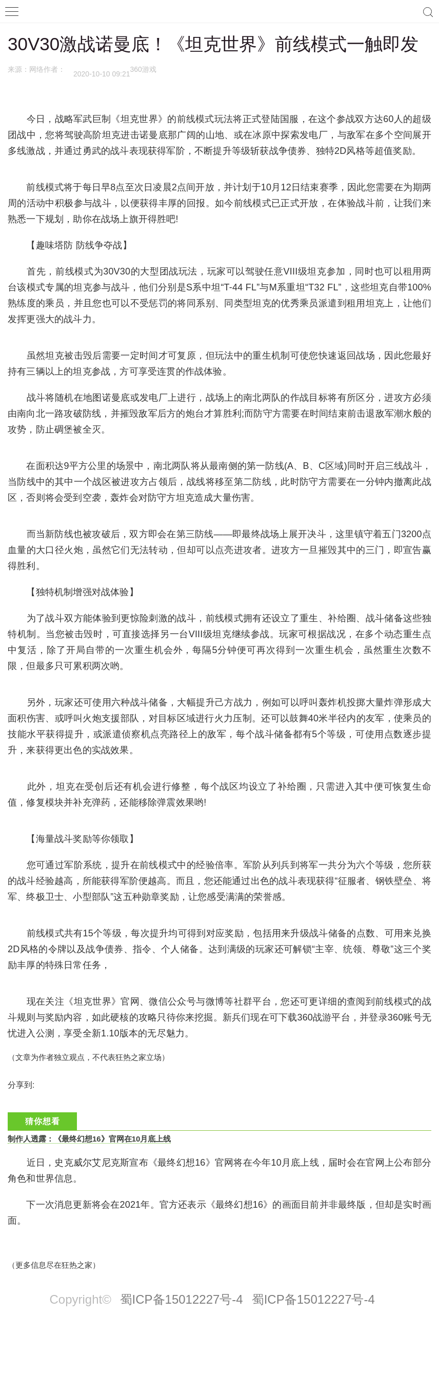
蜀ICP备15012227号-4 (181, 1299)
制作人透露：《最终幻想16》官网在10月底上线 (89, 1138)
